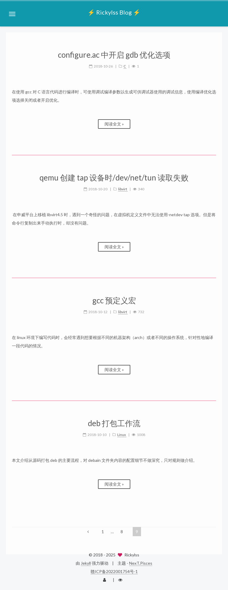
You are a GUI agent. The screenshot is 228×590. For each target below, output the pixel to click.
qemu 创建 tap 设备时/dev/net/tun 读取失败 (114, 177)
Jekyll (86, 563)
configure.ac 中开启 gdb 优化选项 (114, 54)
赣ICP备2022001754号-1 (114, 571)
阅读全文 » (114, 123)
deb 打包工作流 (114, 423)
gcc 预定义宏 (114, 300)
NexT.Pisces (140, 563)
